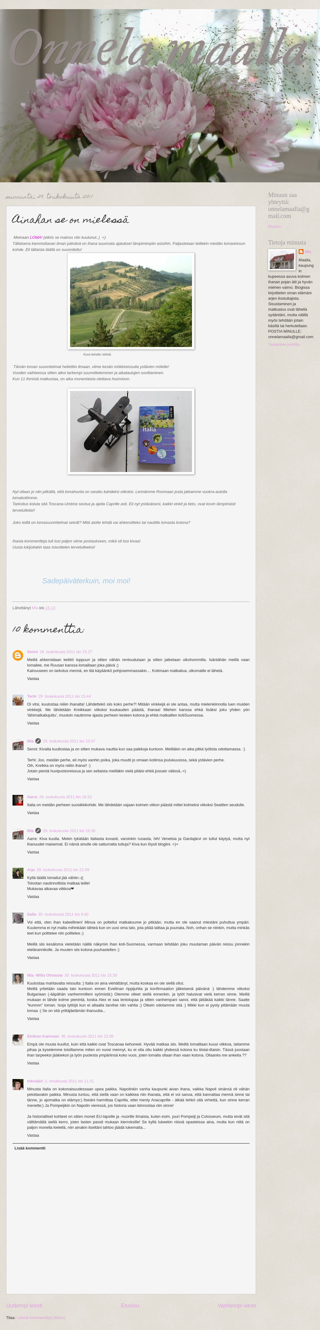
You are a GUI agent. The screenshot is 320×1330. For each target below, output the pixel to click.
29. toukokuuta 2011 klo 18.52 (65, 797)
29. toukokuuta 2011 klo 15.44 (64, 696)
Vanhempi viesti (237, 1306)
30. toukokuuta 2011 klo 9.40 (63, 914)
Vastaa (33, 678)
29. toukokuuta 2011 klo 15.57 (69, 741)
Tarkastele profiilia (284, 344)
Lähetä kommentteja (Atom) (41, 1317)
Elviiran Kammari (43, 1036)
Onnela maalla (157, 47)
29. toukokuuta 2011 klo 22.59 (63, 869)
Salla (31, 914)
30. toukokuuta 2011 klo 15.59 (91, 975)
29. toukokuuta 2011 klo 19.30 (69, 830)
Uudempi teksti (24, 1306)
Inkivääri (35, 1081)
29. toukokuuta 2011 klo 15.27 (66, 651)
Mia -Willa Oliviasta (45, 975)
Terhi (32, 696)
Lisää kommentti (29, 1148)
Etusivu (130, 1306)
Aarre (32, 797)
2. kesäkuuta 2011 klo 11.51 (69, 1081)
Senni (32, 651)
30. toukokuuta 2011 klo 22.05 (87, 1036)
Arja (31, 869)
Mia (30, 741)
